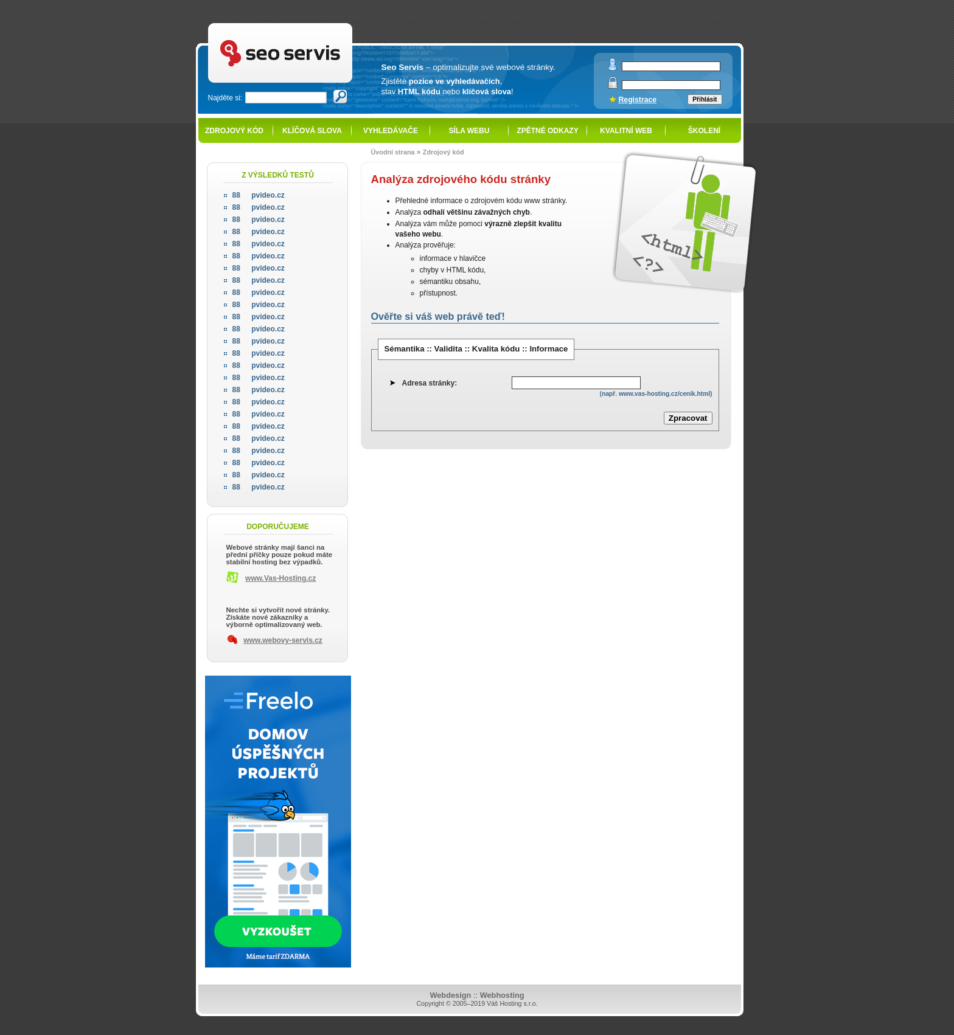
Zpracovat (688, 418)
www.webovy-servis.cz (282, 640)
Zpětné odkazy (547, 130)
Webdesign (450, 995)
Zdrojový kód (234, 130)
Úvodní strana (393, 152)
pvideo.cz (258, 195)
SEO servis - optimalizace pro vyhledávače (305, 24)
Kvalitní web (626, 130)
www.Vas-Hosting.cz (280, 578)
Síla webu (469, 130)
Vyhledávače (390, 130)
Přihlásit (704, 99)
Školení (704, 130)
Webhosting (502, 995)
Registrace (638, 99)
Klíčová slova (312, 130)
